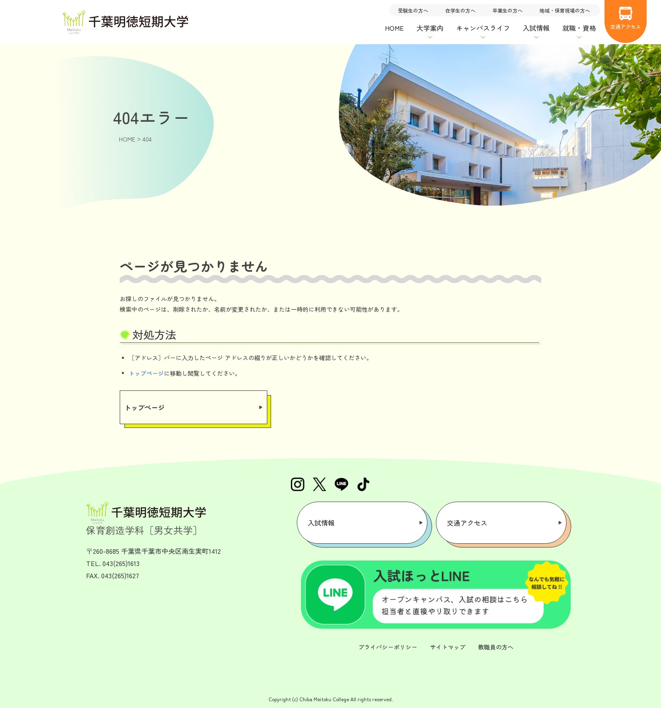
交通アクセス (625, 18)
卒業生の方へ (507, 10)
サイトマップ (447, 647)
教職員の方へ (495, 647)
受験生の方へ (413, 10)
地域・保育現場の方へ (565, 10)
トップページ (146, 373)
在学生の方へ (460, 10)
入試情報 (321, 523)
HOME (394, 28)
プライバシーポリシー (387, 647)
